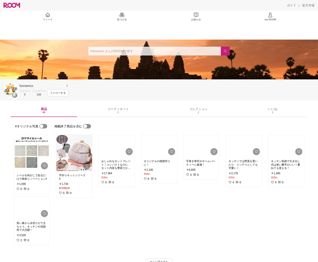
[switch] (43, 126)
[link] (32, 153)
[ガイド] (291, 5)
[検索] (225, 51)
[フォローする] (57, 93)
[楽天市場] (308, 5)
